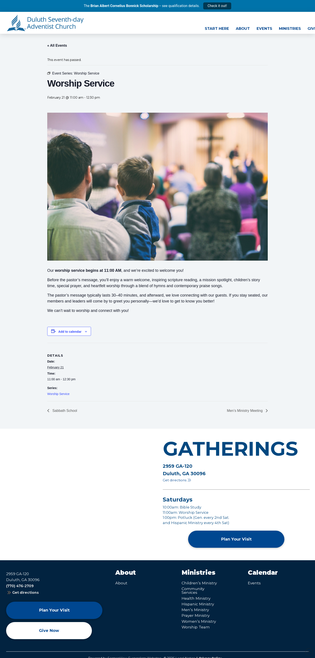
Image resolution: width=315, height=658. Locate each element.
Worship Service (58, 394)
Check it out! (217, 6)
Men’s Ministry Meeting (245, 411)
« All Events (57, 45)
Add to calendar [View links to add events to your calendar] (70, 331)
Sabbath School (64, 411)
